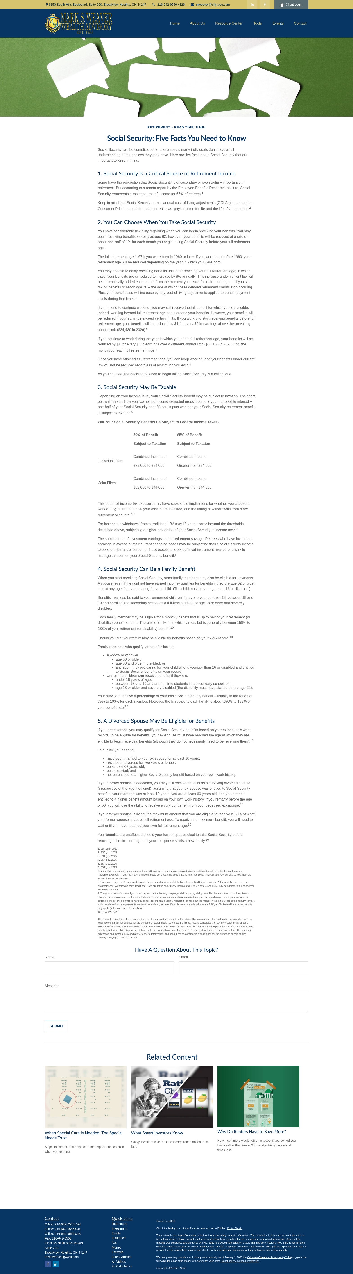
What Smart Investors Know (157, 1132)
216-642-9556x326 (68, 1224)
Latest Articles (121, 1257)
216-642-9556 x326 (168, 4)
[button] (174, 23)
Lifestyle (117, 1252)
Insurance (119, 1238)
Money (116, 1247)
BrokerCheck (234, 1228)
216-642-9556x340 (68, 1229)
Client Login (291, 5)
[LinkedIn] (252, 4)
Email (183, 957)
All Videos (119, 1261)
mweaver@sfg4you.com (210, 4)
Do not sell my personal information (240, 1261)
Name (49, 957)
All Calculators (122, 1266)
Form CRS (169, 1221)
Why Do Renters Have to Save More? (251, 1131)
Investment (119, 1228)
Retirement (119, 1224)
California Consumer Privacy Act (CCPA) (269, 1257)
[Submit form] (56, 1026)
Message (52, 986)
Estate (116, 1233)
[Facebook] (265, 4)
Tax (114, 1242)
